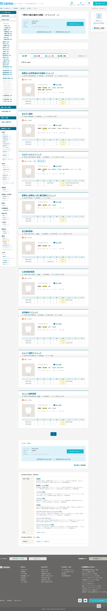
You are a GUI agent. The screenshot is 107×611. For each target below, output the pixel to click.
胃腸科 (4, 142)
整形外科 (5, 177)
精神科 (4, 231)
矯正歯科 (22, 8)
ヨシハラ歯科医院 (29, 394)
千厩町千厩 (8, 33)
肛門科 (4, 198)
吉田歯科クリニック (30, 312)
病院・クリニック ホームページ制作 (91, 585)
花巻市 (6, 47)
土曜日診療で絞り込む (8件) (44, 32)
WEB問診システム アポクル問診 (90, 579)
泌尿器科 (5, 196)
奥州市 (6, 63)
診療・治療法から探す (47, 581)
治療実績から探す (46, 573)
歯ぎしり (44, 532)
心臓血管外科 (6, 169)
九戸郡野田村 (7, 95)
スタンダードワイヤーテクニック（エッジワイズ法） (49, 511)
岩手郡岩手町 (7, 70)
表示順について (82, 56)
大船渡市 (6, 45)
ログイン (89, 4)
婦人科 (4, 217)
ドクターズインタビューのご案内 (90, 575)
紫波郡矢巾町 (7, 74)
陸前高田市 (7, 55)
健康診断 (5, 262)
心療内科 (5, 233)
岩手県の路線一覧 (6, 111)
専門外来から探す (46, 577)
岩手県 (29, 8)
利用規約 (64, 573)
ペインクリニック (7, 258)
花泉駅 (38, 396)
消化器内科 (5, 140)
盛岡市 (6, 42)
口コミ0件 (58, 84)
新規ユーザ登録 (80, 4)
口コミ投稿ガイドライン (68, 569)
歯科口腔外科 (6, 245)
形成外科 (5, 179)
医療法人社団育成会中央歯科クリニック (38, 73)
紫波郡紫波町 (7, 72)
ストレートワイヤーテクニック (44, 518)
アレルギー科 (6, 149)
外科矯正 (38, 505)
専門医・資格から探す (47, 575)
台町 (6, 37)
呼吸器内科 (5, 136)
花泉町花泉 (8, 39)
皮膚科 (4, 189)
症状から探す (44, 571)
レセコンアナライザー (88, 581)
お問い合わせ (17, 600)
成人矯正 (38, 541)
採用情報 (9, 600)
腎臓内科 (5, 155)
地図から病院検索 (81, 465)
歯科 (4, 238)
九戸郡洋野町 (7, 99)
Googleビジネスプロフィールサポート (92, 587)
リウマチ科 (5, 147)
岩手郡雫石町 (7, 66)
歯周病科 (5, 242)
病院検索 (15, 8)
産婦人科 (5, 219)
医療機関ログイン (98, 558)
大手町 (7, 25)
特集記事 (23, 577)
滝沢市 (6, 64)
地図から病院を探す (6, 122)
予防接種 (5, 260)
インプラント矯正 (40, 492)
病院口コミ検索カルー (5, 8)
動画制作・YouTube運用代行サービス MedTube (94, 592)
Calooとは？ (24, 569)
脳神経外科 (5, 175)
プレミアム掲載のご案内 (88, 571)
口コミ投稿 (24, 581)
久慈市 (6, 51)
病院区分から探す (46, 579)
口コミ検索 (24, 573)
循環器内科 (5, 138)
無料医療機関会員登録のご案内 (90, 569)
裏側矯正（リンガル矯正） (42, 485)
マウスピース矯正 (40, 498)
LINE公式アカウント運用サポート (91, 590)
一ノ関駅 (37, 233)
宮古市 (6, 43)
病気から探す (44, 569)
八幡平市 (6, 61)
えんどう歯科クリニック (32, 353)
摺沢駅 (38, 157)
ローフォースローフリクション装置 (45, 524)
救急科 (4, 256)
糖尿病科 (5, 145)
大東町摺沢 (8, 35)
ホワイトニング (6, 249)
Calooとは (72, 4)
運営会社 (2, 600)
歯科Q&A (23, 579)
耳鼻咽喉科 (5, 210)
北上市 (6, 49)
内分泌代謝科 (6, 143)
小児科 (4, 224)
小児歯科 (5, 243)
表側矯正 (38, 478)
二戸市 (6, 59)
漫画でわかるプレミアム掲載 (89, 573)
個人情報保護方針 (66, 575)
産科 (4, 215)
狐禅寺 (7, 29)
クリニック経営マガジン (88, 583)
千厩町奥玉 (8, 31)
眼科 (4, 205)
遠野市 (6, 53)
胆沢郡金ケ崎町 (8, 78)
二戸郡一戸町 (7, 101)
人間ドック (5, 264)
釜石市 (6, 57)
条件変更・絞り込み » (75, 24)
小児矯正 (45, 541)
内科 (4, 134)
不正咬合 (38, 532)
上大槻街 (7, 27)
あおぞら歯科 (27, 114)
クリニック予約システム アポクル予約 (92, 577)
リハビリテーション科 (8, 183)
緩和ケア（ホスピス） (8, 159)
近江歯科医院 (27, 231)
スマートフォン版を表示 (98, 600)
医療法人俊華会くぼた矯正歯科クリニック (39, 195)
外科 (4, 165)
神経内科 (5, 151)
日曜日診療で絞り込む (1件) (63, 32)
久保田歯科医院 (28, 272)
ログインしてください (98, 23)
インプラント (6, 247)
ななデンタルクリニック (32, 154)
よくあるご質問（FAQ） (68, 571)
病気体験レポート (25, 575)
